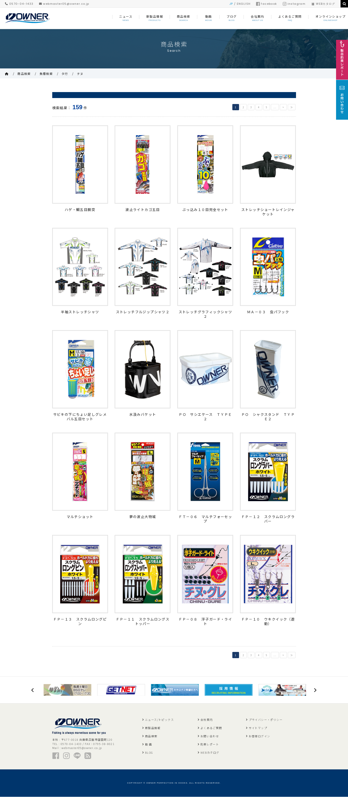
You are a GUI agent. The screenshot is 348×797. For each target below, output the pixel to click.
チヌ (80, 73)
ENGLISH (244, 4)
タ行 (64, 73)
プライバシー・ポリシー (266, 720)
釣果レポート (209, 744)
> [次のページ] (283, 107)
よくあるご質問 (211, 728)
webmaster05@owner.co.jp (64, 4)
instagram (294, 4)
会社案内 (206, 720)
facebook (266, 4)
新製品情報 (152, 728)
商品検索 (24, 73)
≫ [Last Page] (291, 107)
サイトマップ (258, 728)
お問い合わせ (209, 736)
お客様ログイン (259, 736)
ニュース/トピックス (159, 720)
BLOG (149, 753)
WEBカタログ (323, 4)
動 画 (148, 744)
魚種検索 (46, 73)
